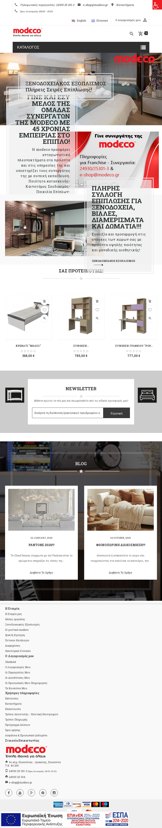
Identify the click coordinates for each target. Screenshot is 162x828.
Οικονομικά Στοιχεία (18, 651)
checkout (10, 661)
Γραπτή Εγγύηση (15, 635)
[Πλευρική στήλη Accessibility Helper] (157, 5)
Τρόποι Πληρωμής (16, 719)
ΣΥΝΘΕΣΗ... (81, 345)
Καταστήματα (13, 703)
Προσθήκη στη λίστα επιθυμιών (44, 310)
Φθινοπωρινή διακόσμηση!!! (120, 545)
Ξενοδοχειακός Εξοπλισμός (22, 624)
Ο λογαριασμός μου (18, 667)
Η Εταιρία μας (13, 614)
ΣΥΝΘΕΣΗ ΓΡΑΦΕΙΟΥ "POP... (134, 345)
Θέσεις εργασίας (15, 619)
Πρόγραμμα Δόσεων (17, 724)
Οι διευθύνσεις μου (17, 677)
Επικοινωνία (13, 709)
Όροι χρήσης (12, 730)
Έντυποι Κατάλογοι (17, 640)
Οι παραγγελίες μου (17, 672)
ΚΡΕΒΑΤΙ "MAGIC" (28, 345)
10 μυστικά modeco (16, 629)
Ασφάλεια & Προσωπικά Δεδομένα (26, 735)
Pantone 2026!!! (41, 545)
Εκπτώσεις (12, 698)
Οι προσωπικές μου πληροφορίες (26, 683)
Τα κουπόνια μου (16, 688)
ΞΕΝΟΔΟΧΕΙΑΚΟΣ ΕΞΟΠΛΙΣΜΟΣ (113, 260)
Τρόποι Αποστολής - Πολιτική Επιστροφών (31, 714)
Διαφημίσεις (12, 645)
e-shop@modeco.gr (20, 782)
